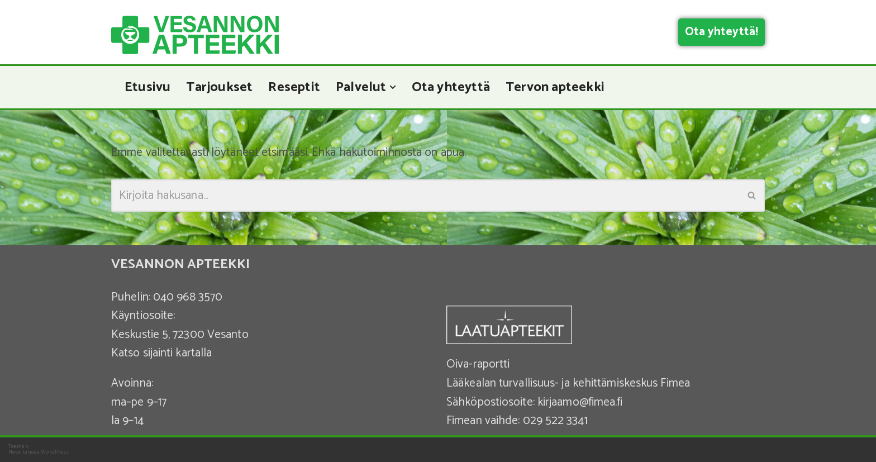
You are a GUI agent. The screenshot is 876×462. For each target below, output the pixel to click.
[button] (392, 87)
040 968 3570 (187, 297)
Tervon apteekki (555, 87)
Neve (14, 452)
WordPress (55, 452)
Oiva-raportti (478, 364)
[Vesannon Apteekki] (195, 35)
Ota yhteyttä (451, 87)
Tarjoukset (219, 87)
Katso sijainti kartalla (161, 353)
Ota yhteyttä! (721, 31)
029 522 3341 (555, 420)
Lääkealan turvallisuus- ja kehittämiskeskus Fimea (568, 383)
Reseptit (294, 87)
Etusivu (147, 87)
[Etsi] (425, 195)
